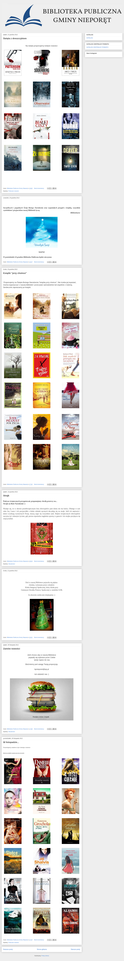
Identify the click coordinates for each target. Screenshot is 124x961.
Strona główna (42, 949)
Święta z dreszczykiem (15, 38)
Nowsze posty (8, 949)
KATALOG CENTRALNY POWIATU (97, 47)
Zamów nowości (11, 648)
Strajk (6, 495)
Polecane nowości (13, 191)
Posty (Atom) (45, 955)
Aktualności (11, 564)
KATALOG (90, 38)
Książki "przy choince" (15, 273)
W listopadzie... (11, 742)
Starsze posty (75, 949)
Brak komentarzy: (39, 188)
